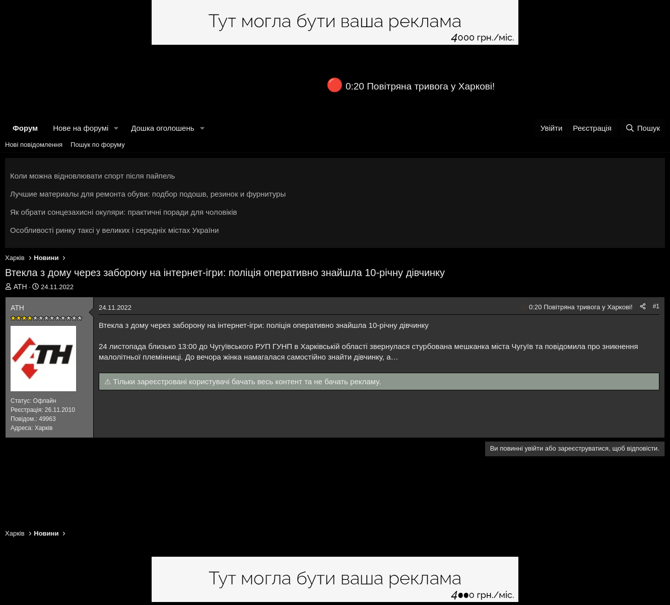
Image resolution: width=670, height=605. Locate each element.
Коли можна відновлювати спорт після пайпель (92, 175)
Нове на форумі (80, 128)
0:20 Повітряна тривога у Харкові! (420, 86)
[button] (116, 128)
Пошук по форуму (98, 144)
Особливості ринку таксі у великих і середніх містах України (114, 230)
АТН (20, 287)
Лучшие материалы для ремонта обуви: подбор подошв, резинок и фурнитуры (148, 194)
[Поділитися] (642, 306)
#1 (656, 306)
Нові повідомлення (33, 144)
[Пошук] (642, 128)
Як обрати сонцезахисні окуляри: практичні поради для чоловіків (123, 212)
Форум (25, 128)
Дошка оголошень (162, 128)
